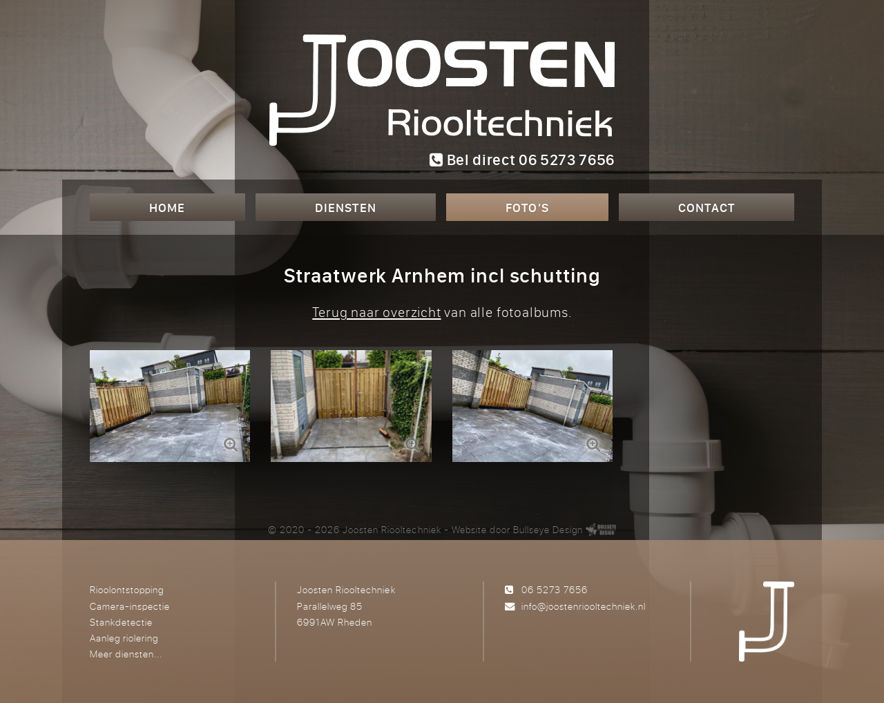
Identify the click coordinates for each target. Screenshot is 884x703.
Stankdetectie (121, 621)
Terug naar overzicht (376, 311)
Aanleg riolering (124, 637)
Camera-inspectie (130, 606)
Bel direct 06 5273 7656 (522, 159)
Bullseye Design (548, 529)
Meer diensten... (126, 653)
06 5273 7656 (554, 589)
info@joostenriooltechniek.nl (583, 606)
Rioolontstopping (127, 589)
